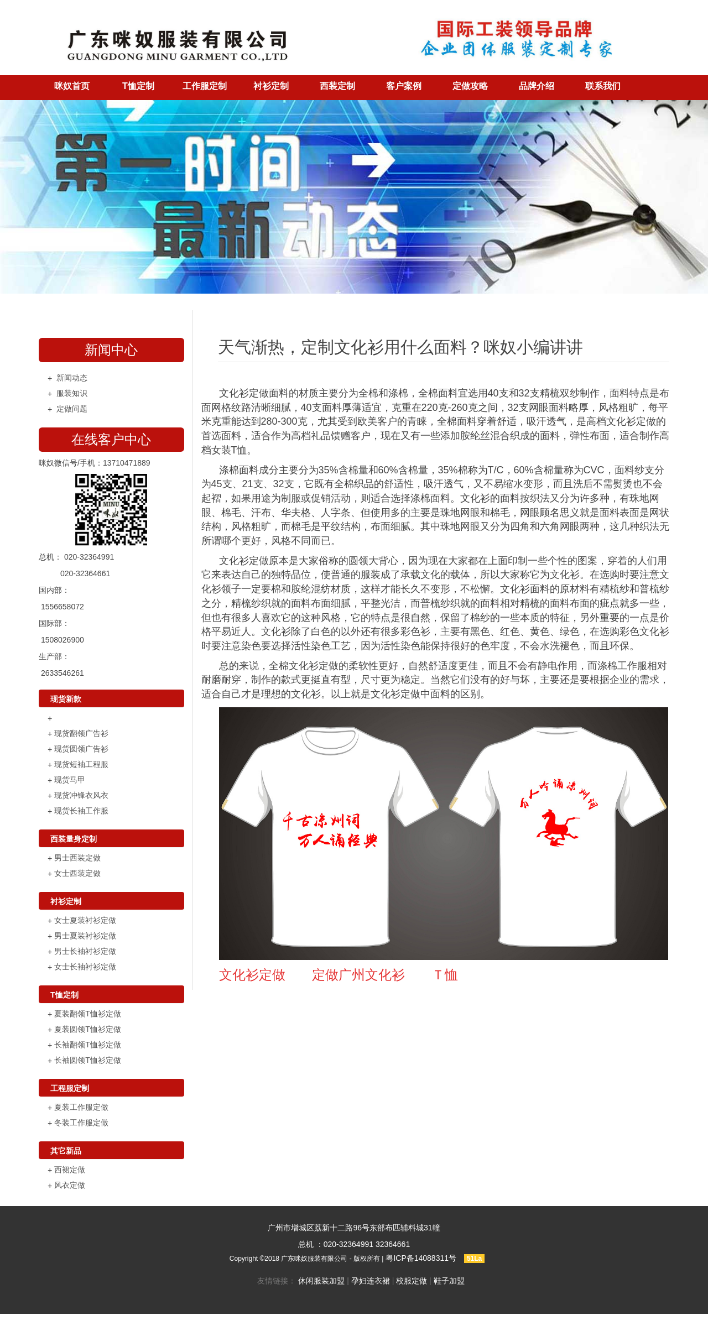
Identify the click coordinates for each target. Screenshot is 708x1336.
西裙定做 (69, 1169)
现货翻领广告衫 (81, 733)
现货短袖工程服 (81, 764)
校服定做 (411, 1280)
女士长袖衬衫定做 (85, 966)
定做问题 (71, 408)
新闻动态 (71, 377)
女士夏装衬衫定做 (85, 920)
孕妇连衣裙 (370, 1280)
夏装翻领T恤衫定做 (87, 1013)
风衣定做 (69, 1185)
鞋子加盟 (449, 1280)
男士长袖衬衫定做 (85, 951)
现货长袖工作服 (81, 810)
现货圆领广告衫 (81, 748)
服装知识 (71, 393)
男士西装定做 (77, 857)
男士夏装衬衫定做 (85, 935)
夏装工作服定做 (81, 1107)
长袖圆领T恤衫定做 (87, 1060)
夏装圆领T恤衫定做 (87, 1029)
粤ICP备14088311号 (421, 1258)
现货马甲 (69, 779)
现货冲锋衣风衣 (81, 795)
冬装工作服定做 (81, 1122)
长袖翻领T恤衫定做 (87, 1044)
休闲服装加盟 (321, 1280)
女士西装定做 (77, 873)
